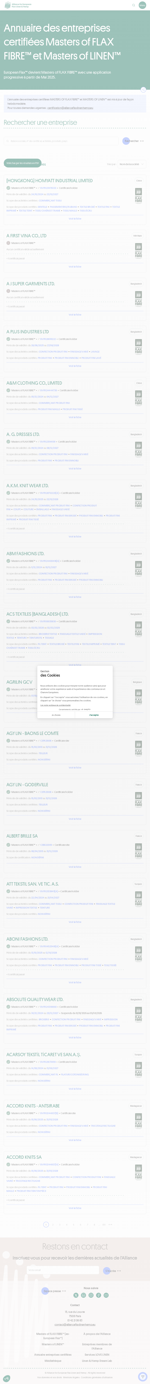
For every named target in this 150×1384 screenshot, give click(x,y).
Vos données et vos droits (49, 1377)
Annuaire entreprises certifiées (53, 1354)
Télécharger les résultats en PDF (22, 163)
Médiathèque (53, 1361)
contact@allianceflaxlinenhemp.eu (75, 1324)
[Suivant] (110, 1224)
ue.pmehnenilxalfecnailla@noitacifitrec (70, 108)
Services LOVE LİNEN (97, 1354)
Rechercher (132, 141)
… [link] (99, 1224)
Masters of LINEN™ (53, 1344)
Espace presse (52, 1291)
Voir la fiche (75, 218)
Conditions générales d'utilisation (97, 1377)
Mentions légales (71, 1377)
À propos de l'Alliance (97, 1334)
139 (104, 1224)
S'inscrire (111, 1271)
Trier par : (112, 164)
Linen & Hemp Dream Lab (97, 1361)
